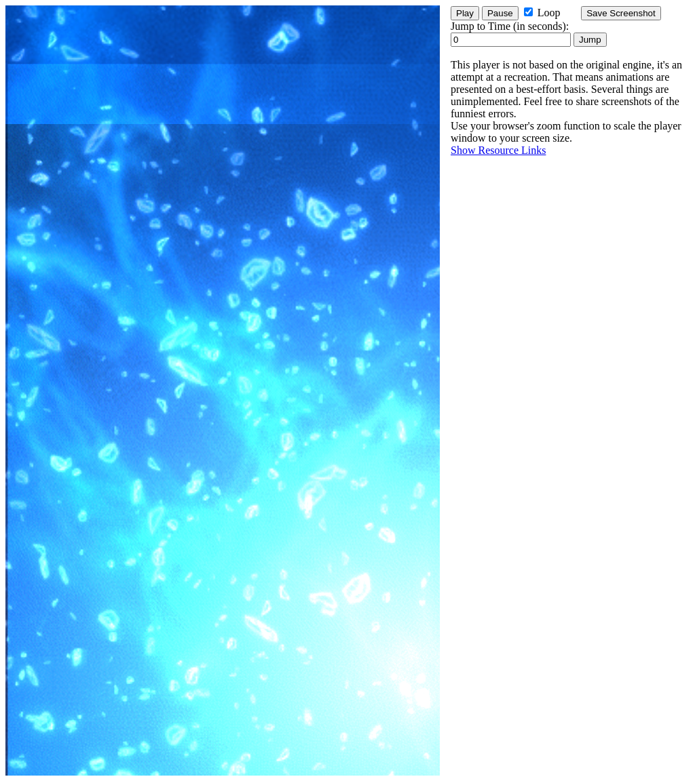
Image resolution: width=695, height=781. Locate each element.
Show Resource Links (498, 150)
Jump (590, 40)
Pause (500, 13)
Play (465, 13)
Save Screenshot (621, 13)
